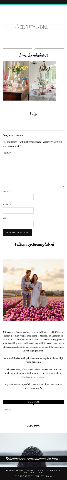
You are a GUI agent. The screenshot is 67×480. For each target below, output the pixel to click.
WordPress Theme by (33, 476)
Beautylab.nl (25, 470)
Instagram (40, 377)
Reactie (7, 152)
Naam (6, 191)
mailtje (47, 373)
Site (4, 217)
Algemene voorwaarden (42, 471)
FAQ (40, 470)
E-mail (7, 204)
